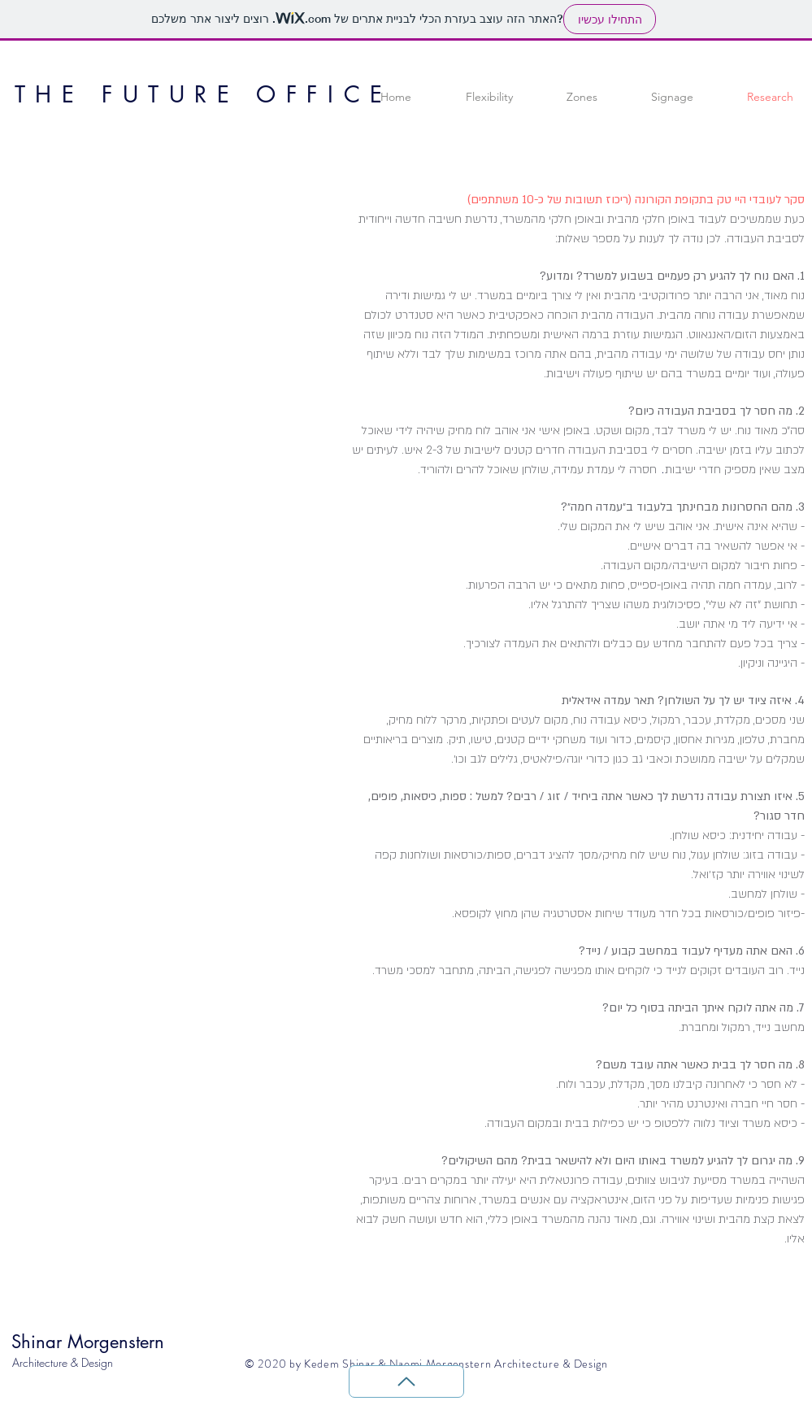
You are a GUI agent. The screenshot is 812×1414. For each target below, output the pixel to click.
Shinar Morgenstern (87, 1341)
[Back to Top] (406, 1381)
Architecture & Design (62, 1362)
